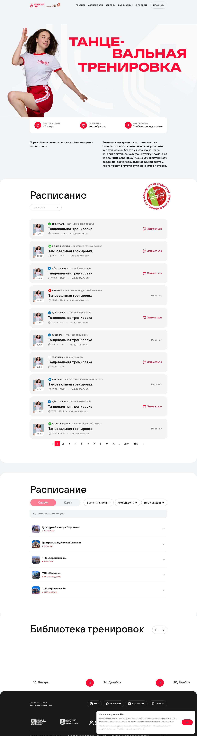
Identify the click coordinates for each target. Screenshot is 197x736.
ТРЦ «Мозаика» (75, 357)
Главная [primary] (80, 5)
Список (43, 502)
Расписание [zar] (125, 5)
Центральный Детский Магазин (83, 291)
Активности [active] (95, 5)
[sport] (37, 5)
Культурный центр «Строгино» (85, 379)
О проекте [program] (142, 5)
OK (187, 722)
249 (126, 443)
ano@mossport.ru (41, 705)
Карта (68, 502)
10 (113, 443)
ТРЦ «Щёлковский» (80, 268)
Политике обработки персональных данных (157, 719)
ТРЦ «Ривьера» (51, 573)
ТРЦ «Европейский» (77, 335)
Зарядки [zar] (110, 5)
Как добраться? (79, 234)
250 (135, 443)
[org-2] (69, 722)
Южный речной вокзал (80, 224)
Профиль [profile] (158, 5)
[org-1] (40, 722)
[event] (98, 229)
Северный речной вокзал (87, 246)
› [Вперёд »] (143, 443)
